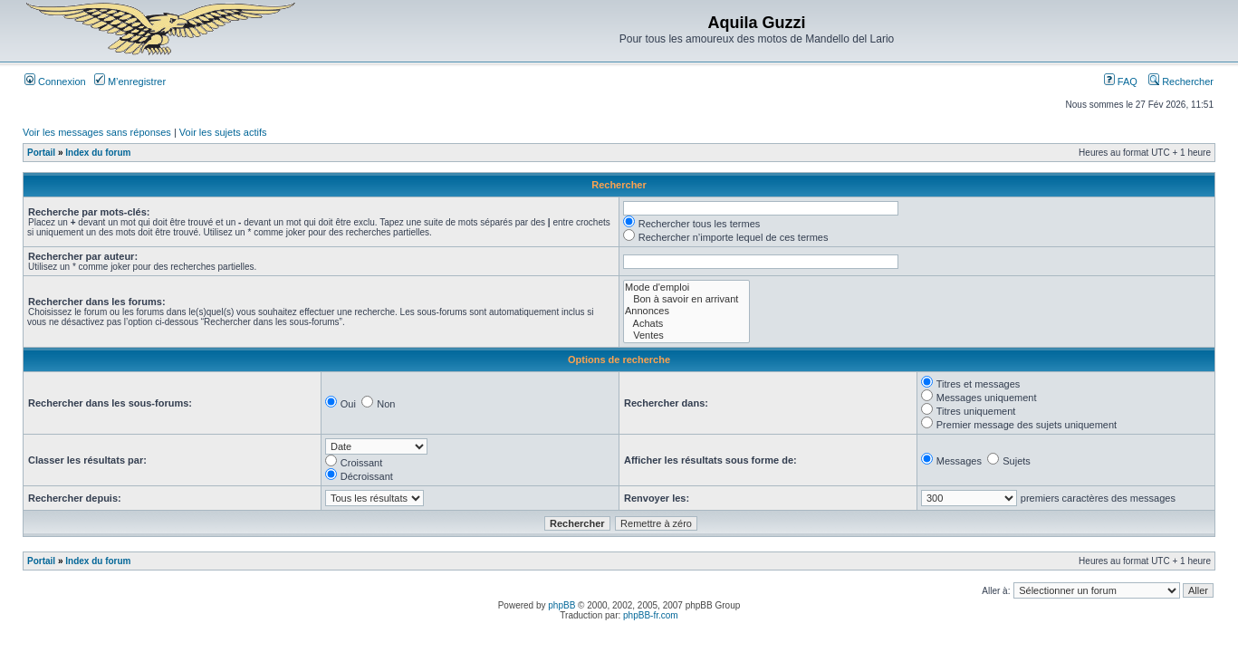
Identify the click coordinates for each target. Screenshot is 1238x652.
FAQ (1120, 81)
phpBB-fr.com (650, 615)
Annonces (686, 311)
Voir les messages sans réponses (97, 132)
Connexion (55, 81)
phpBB (561, 605)
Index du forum (97, 153)
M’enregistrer (130, 81)
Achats (686, 324)
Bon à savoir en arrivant (686, 299)
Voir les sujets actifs (223, 132)
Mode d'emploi (686, 287)
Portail (41, 153)
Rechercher (1181, 81)
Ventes (686, 335)
